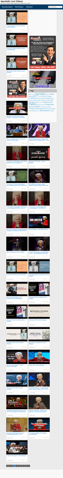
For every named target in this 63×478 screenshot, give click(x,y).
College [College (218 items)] (49, 96)
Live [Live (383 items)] (51, 100)
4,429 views (10, 279)
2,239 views (32, 347)
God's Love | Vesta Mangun (36, 365)
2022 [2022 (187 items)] (33, 94)
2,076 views (32, 257)
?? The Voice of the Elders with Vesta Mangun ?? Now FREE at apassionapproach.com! (37, 208)
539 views (9, 30)
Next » (27, 465)
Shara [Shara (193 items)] (49, 106)
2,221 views (10, 234)
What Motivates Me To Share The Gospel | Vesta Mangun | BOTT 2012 (39, 139)
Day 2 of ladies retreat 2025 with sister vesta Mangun (16, 139)
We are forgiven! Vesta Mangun (16, 252)
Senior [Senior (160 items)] (42, 106)
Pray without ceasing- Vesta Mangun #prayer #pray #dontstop (38, 185)
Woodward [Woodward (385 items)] (44, 110)
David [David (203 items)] (44, 98)
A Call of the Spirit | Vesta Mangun (16, 455)
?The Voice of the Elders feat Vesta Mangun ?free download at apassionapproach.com (17, 163)
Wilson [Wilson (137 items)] (37, 110)
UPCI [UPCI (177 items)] (49, 108)
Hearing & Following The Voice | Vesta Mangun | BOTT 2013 (15, 433)
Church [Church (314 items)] (44, 96)
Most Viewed (19, 7)
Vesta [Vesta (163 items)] (30, 110)
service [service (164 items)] (46, 106)
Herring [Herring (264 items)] (48, 98)
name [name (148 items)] (41, 102)
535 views (9, 53)
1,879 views (10, 189)
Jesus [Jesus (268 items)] (40, 100)
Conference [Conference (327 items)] (33, 98)
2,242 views (32, 211)
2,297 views (10, 211)
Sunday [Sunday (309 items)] (31, 108)
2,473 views (10, 460)
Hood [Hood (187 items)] (52, 98)
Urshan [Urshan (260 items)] (53, 108)
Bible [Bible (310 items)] (52, 94)
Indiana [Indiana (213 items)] (35, 100)
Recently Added (7, 7)
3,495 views (10, 415)
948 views (31, 234)
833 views (9, 166)
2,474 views (10, 392)
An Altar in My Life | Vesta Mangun (16, 274)
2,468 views (10, 347)
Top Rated (29, 7)
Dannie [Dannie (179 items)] (40, 98)
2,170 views (10, 302)
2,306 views (32, 324)
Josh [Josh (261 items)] (48, 100)
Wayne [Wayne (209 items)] (34, 110)
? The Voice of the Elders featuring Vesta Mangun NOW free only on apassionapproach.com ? (17, 208)
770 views (31, 143)
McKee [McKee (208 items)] (37, 102)
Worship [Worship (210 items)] (51, 110)
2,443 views (32, 438)
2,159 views (10, 257)
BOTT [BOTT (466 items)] (35, 96)
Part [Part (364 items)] (51, 102)
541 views (9, 76)
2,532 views (32, 370)
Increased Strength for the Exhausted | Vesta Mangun (14, 298)
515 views (9, 121)
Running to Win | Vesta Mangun (37, 320)
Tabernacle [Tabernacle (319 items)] (39, 108)
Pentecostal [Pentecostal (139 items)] (39, 104)
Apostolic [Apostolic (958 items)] (40, 93)
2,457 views (32, 392)
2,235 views (10, 324)
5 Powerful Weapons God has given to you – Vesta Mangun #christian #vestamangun (39, 253)
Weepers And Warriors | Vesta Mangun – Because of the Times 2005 (16, 117)
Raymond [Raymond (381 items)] (33, 107)
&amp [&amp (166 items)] (30, 94)
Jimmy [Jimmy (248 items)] (44, 100)
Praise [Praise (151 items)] (43, 104)
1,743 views (32, 166)
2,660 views (32, 415)
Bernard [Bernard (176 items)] (48, 94)
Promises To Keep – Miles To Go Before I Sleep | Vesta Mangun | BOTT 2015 (38, 412)
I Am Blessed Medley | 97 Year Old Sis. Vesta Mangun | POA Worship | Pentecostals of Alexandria (16, 412)
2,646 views (10, 438)
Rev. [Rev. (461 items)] (38, 106)
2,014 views (32, 279)
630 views (9, 143)
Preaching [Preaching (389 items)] (49, 104)
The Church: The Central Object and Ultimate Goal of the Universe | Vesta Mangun (17, 185)
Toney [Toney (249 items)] (46, 108)
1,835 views (32, 189)
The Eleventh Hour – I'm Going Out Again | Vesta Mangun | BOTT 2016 (38, 388)
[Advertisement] (42, 22)
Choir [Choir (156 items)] (40, 96)
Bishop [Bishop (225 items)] (31, 96)
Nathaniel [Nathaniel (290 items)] (46, 102)
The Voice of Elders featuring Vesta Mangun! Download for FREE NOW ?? (17, 230)
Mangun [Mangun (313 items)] (32, 102)
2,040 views (32, 302)
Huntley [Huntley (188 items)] (31, 100)
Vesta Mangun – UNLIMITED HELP (38, 229)
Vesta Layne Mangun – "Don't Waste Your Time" (15, 366)
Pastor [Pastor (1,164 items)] (32, 104)
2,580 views (10, 370)
